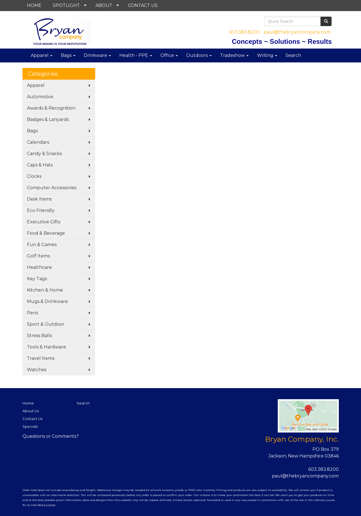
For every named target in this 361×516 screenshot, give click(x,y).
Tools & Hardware (46, 347)
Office (169, 55)
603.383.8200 (244, 32)
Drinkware (97, 55)
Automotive (40, 96)
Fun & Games (42, 244)
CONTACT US (143, 5)
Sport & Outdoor (45, 324)
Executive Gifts (43, 221)
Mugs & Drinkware (47, 301)
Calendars (38, 142)
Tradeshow (234, 55)
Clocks (34, 176)
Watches (36, 369)
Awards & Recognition (51, 108)
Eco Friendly (41, 210)
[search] (326, 21)
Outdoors (199, 55)
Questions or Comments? (50, 436)
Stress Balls (39, 335)
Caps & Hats (40, 165)
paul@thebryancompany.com (297, 32)
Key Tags (37, 278)
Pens (32, 312)
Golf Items (38, 256)
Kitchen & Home (45, 290)
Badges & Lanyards (48, 119)
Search (293, 55)
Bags (68, 55)
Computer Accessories (51, 187)
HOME (34, 5)
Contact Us (32, 418)
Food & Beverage (46, 233)
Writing (267, 55)
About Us (30, 411)
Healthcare (39, 267)
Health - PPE (135, 55)
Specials (30, 426)
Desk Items (39, 199)
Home (28, 403)
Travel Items (40, 358)
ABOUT (103, 5)
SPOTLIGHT (66, 5)
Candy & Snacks (44, 153)
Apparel (41, 55)
